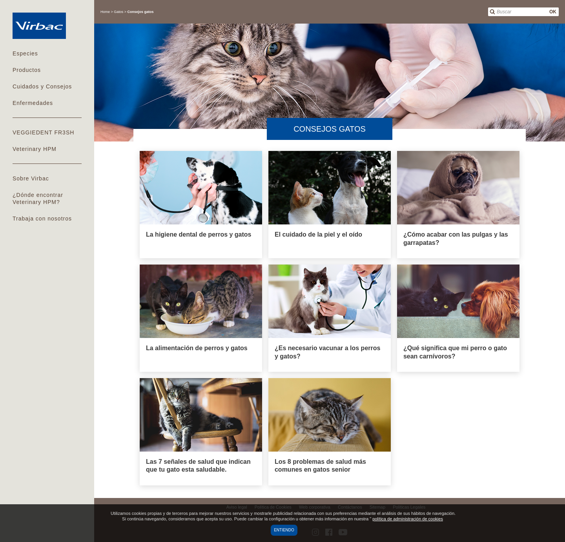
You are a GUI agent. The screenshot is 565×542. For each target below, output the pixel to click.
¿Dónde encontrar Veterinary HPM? (38, 198)
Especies (25, 53)
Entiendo (284, 530)
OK (552, 12)
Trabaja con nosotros (42, 218)
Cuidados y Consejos (42, 86)
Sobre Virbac (31, 178)
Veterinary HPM (34, 149)
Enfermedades (33, 103)
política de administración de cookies (407, 518)
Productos (27, 70)
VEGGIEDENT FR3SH (43, 132)
